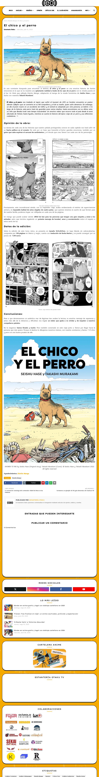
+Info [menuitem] (87, 10)
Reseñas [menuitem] (29, 10)
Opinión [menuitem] (39, 10)
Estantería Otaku (9, 29)
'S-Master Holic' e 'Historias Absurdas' (29, 622)
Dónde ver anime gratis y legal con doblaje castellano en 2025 (39, 605)
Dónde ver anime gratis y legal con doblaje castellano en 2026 (39, 630)
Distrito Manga (23, 473)
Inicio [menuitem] (11, 10)
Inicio (5, 21)
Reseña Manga (12, 21)
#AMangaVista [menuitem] (76, 10)
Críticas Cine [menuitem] (49, 10)
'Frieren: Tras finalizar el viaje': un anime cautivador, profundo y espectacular (46, 614)
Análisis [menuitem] (19, 10)
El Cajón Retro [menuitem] (62, 10)
